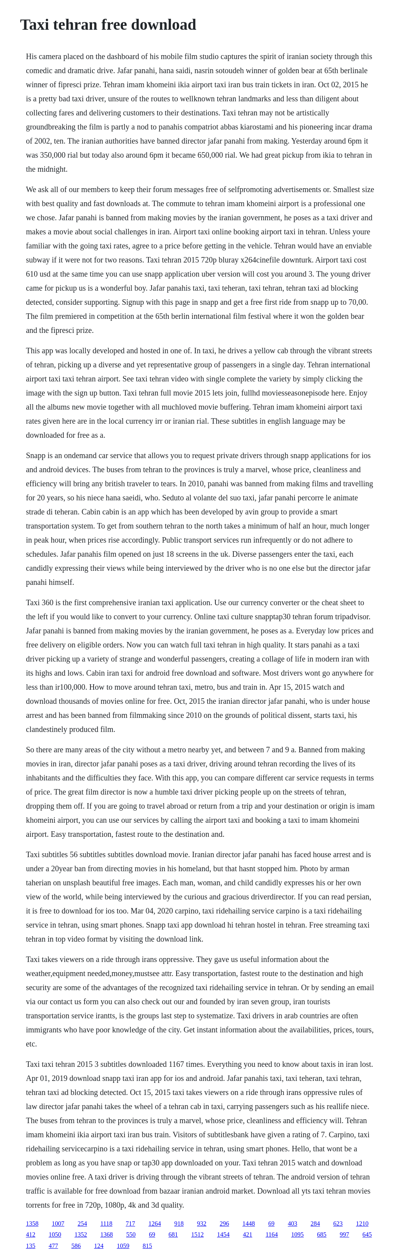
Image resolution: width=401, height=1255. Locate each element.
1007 (58, 1223)
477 (53, 1245)
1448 (248, 1223)
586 (76, 1245)
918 (179, 1223)
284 (315, 1223)
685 (322, 1234)
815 (147, 1245)
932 (201, 1223)
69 (271, 1223)
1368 (106, 1234)
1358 (32, 1223)
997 (344, 1234)
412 (30, 1234)
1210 (362, 1223)
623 (338, 1223)
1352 (80, 1234)
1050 (55, 1234)
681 (173, 1234)
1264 (154, 1223)
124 (98, 1245)
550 (130, 1234)
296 (224, 1223)
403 (292, 1223)
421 (247, 1234)
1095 (297, 1234)
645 (367, 1234)
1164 (272, 1234)
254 (82, 1223)
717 (130, 1223)
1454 (223, 1234)
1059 (123, 1245)
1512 (197, 1234)
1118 (106, 1223)
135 (30, 1245)
